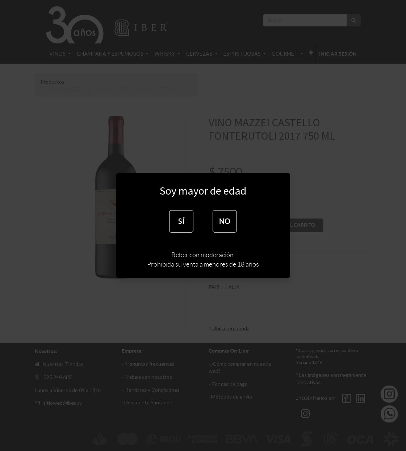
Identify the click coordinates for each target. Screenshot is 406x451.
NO (224, 221)
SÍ (181, 221)
